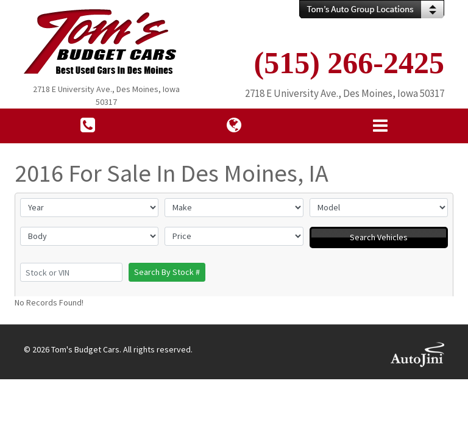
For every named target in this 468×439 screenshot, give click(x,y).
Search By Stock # (167, 271)
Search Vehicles (379, 237)
